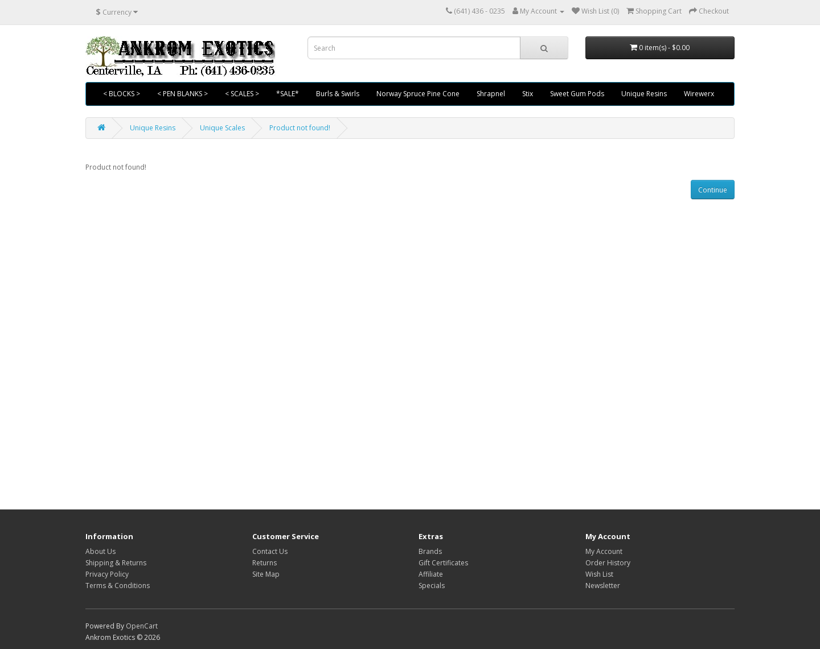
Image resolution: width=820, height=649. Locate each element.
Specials (432, 585)
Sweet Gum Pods (577, 93)
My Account (603, 551)
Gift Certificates (443, 563)
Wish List (599, 574)
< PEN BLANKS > (182, 93)
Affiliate (431, 574)
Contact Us (270, 551)
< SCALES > (242, 93)
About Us (100, 551)
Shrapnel (491, 93)
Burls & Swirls (337, 93)
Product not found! (299, 128)
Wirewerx (699, 93)
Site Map (266, 574)
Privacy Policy (107, 574)
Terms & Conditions (117, 585)
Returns (264, 563)
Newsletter (602, 585)
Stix (527, 93)
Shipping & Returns (115, 563)
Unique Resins (644, 93)
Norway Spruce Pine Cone (418, 93)
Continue (712, 190)
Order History (607, 563)
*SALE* (287, 93)
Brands (430, 551)
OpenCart (142, 626)
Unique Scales (222, 128)
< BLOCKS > (121, 93)
